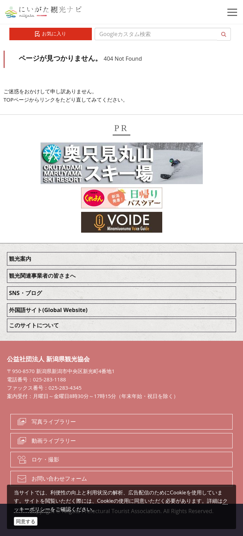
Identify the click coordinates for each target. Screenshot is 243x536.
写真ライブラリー (54, 421)
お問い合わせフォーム (59, 478)
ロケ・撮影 (45, 459)
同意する (25, 521)
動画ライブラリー (54, 440)
